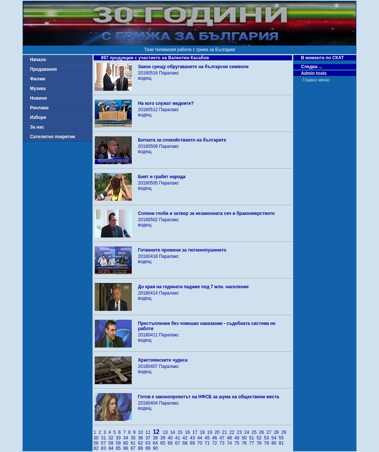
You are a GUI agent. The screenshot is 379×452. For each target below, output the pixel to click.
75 (238, 443)
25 (255, 432)
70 (201, 443)
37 (149, 438)
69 (193, 443)
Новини (38, 98)
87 (134, 448)
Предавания (43, 69)
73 (223, 443)
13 (166, 432)
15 (181, 432)
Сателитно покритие (52, 136)
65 (164, 443)
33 (119, 438)
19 (211, 432)
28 (277, 432)
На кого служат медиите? (166, 103)
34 (127, 438)
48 (230, 438)
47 (223, 438)
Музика (38, 88)
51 (252, 438)
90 (156, 448)
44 (201, 438)
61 (134, 443)
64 (156, 443)
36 (141, 438)
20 (218, 432)
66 (171, 443)
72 (215, 443)
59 (119, 443)
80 (275, 443)
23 (240, 432)
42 (186, 438)
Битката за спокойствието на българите (182, 140)
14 (174, 432)
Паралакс (169, 73)
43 (193, 438)
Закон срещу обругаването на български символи (193, 66)
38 (156, 438)
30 (97, 438)
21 (225, 432)
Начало (38, 59)
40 (171, 438)
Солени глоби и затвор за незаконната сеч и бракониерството (206, 213)
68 (186, 443)
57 (104, 443)
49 (238, 438)
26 (262, 432)
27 (270, 432)
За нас (37, 127)
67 (178, 443)
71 (208, 443)
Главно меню (315, 80)
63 (149, 443)
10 (141, 432)
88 (141, 448)
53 (267, 438)
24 (248, 432)
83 (104, 448)
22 (233, 432)
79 (267, 443)
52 (260, 438)
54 (275, 438)
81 (282, 443)
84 (112, 448)
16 (188, 432)
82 (97, 448)
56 (97, 443)
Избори (38, 117)
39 (164, 438)
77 (252, 443)
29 (284, 432)
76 (245, 443)
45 (208, 438)
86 (127, 448)
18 (203, 432)
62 (141, 443)
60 (127, 443)
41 (178, 438)
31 (104, 438)
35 (134, 438)
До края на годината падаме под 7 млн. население (193, 286)
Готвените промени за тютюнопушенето (182, 250)
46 (215, 438)
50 (245, 438)
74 (230, 443)
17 (196, 432)
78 (260, 443)
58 (112, 443)
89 (149, 448)
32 (112, 438)
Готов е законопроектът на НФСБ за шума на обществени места (208, 396)
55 (282, 438)
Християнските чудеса (163, 360)
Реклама (39, 107)
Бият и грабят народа (161, 176)
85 (119, 448)
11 (149, 432)
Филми (38, 79)
